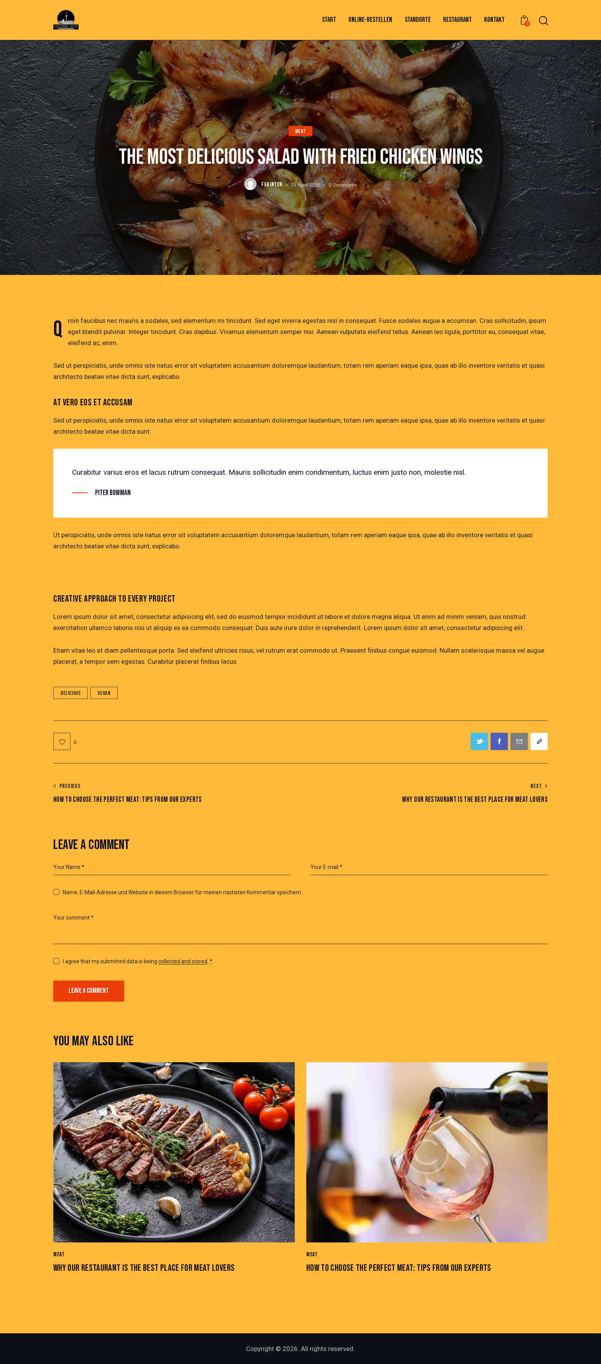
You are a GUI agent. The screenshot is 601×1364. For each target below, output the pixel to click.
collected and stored (182, 961)
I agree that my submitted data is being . (137, 961)
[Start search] (543, 21)
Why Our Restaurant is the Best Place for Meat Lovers (144, 1268)
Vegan (104, 693)
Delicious (70, 693)
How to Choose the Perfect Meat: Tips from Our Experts (398, 1268)
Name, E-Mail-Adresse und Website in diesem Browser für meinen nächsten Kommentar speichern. (182, 892)
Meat (300, 131)
